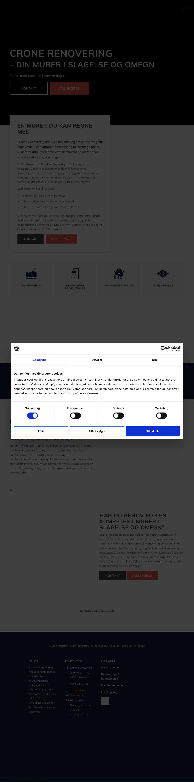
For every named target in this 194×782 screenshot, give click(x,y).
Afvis (41, 431)
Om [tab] (154, 359)
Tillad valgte (97, 431)
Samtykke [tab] (39, 359)
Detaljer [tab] (97, 359)
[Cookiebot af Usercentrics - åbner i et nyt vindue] (163, 349)
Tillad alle (152, 431)
